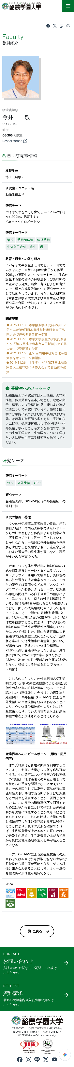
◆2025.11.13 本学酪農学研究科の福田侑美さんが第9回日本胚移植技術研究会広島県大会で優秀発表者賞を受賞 (36, 330)
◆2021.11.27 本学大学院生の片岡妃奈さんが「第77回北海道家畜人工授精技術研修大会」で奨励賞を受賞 (36, 344)
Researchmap (14, 141)
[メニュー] (68, 6)
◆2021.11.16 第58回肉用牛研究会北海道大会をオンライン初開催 (36, 355)
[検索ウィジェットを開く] (65, 1055)
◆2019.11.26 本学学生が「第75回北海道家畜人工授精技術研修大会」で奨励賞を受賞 (36, 367)
